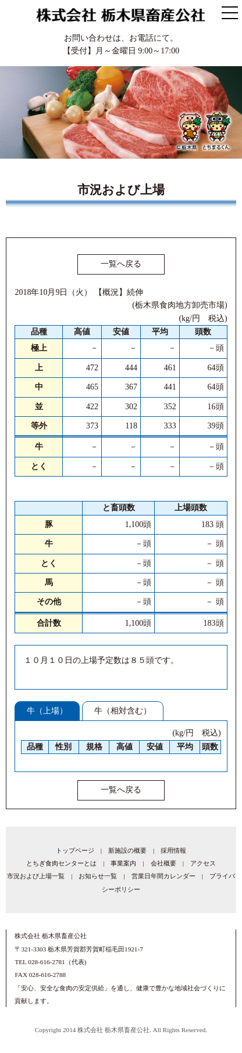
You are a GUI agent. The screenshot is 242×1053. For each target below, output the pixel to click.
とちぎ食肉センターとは (61, 863)
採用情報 (173, 850)
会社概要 (163, 863)
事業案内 (123, 863)
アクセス (203, 863)
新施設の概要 (127, 850)
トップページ (75, 850)
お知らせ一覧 (98, 875)
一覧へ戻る (121, 263)
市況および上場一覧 (36, 875)
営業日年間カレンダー (163, 875)
